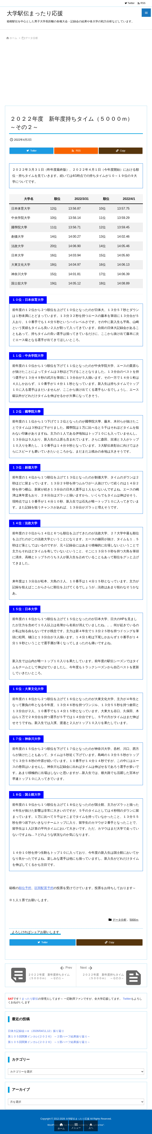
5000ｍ (134, 919)
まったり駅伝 (30, 998)
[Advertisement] (76, 74)
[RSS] (76, 151)
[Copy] (120, 151)
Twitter (127, 998)
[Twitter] (31, 151)
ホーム (13, 38)
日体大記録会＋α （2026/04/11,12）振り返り (36, 1030)
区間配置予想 (43, 888)
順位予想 (25, 888)
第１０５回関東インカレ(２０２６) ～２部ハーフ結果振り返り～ (49, 1036)
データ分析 (31, 38)
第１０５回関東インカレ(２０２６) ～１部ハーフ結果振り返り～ (49, 1042)
